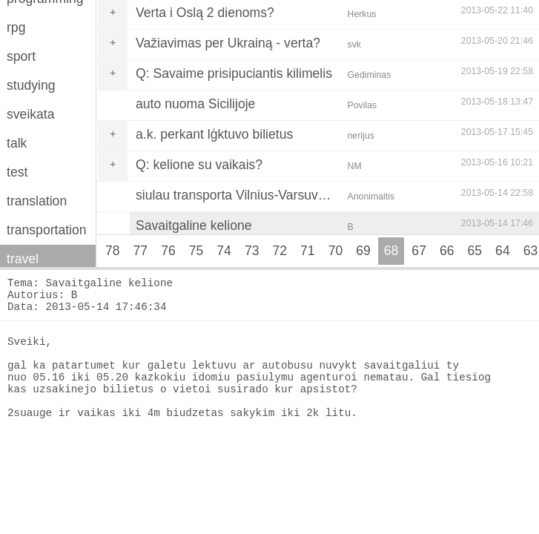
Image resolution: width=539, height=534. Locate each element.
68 (391, 250)
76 (168, 250)
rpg (16, 27)
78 (112, 250)
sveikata (31, 114)
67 (418, 250)
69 (363, 250)
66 (447, 250)
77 (140, 250)
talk (17, 143)
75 (196, 250)
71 (307, 250)
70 (335, 250)
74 (223, 250)
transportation (47, 229)
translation (37, 201)
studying (31, 85)
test (17, 172)
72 (279, 250)
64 (502, 250)
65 (475, 250)
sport (21, 56)
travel (23, 258)
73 (252, 250)
